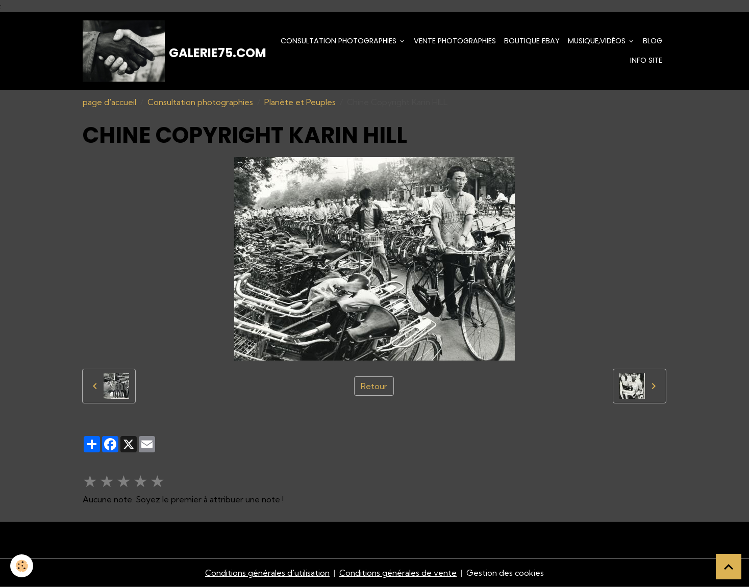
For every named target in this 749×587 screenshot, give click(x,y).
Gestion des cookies (505, 573)
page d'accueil (109, 102)
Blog (652, 41)
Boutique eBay (532, 41)
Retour (374, 386)
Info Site (646, 60)
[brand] (169, 51)
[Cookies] (21, 565)
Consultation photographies (339, 41)
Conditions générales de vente (398, 573)
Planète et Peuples (300, 102)
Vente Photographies (455, 41)
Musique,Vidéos (598, 41)
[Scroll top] (728, 566)
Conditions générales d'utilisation (267, 573)
